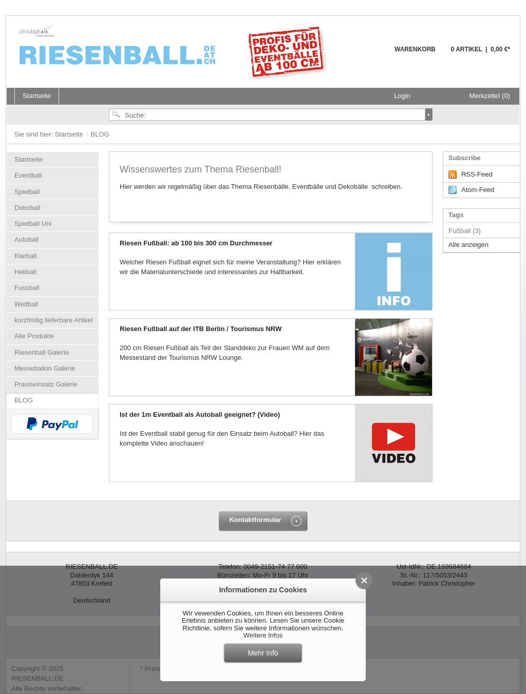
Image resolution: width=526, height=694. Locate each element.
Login (402, 96)
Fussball (26, 288)
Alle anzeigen (468, 244)
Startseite (70, 134)
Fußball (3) (464, 231)
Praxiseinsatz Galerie (46, 384)
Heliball (25, 272)
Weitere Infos (263, 635)
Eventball (28, 175)
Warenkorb (369, 55)
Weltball (26, 304)
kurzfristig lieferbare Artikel (53, 320)
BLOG (23, 400)
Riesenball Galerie (41, 352)
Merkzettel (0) (489, 96)
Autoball (26, 239)
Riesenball (174, 52)
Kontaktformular (255, 520)
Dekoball (27, 207)
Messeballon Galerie (45, 368)
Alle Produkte (34, 336)
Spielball (27, 192)
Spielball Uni (32, 223)
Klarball (25, 256)
